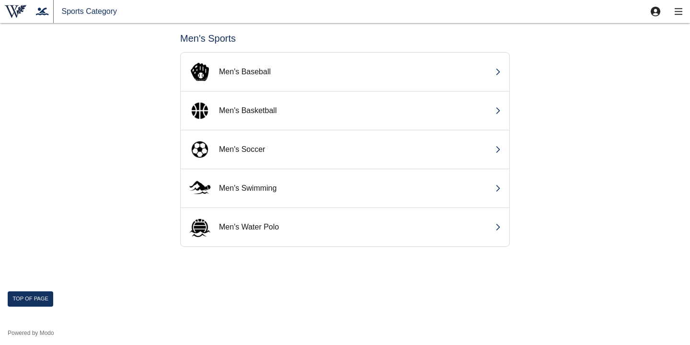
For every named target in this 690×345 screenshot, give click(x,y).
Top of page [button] (30, 298)
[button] (655, 11)
